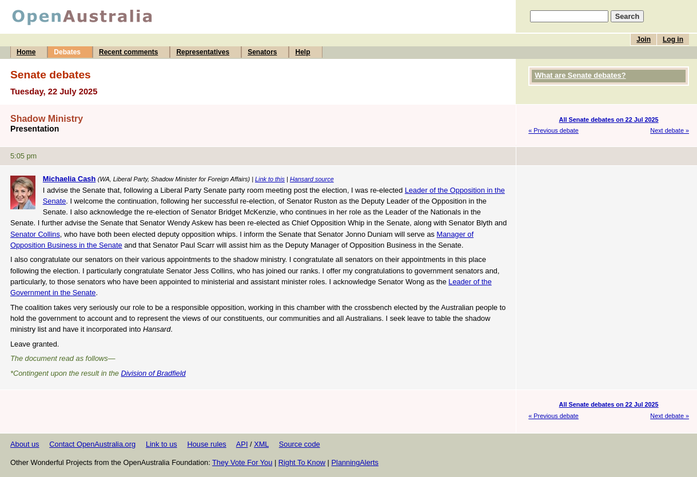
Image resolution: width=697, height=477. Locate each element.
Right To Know (301, 462)
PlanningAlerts (355, 462)
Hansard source (312, 179)
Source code (299, 444)
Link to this (270, 179)
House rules (206, 444)
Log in (673, 39)
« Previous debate (553, 130)
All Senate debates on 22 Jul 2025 (609, 119)
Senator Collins (35, 234)
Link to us (161, 444)
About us (24, 444)
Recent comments (128, 52)
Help (302, 52)
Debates (67, 52)
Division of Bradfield (153, 373)
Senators (262, 52)
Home (26, 52)
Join (643, 39)
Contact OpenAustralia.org (92, 444)
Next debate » (669, 130)
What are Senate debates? (580, 75)
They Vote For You (242, 462)
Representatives (202, 52)
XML (261, 444)
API (242, 444)
